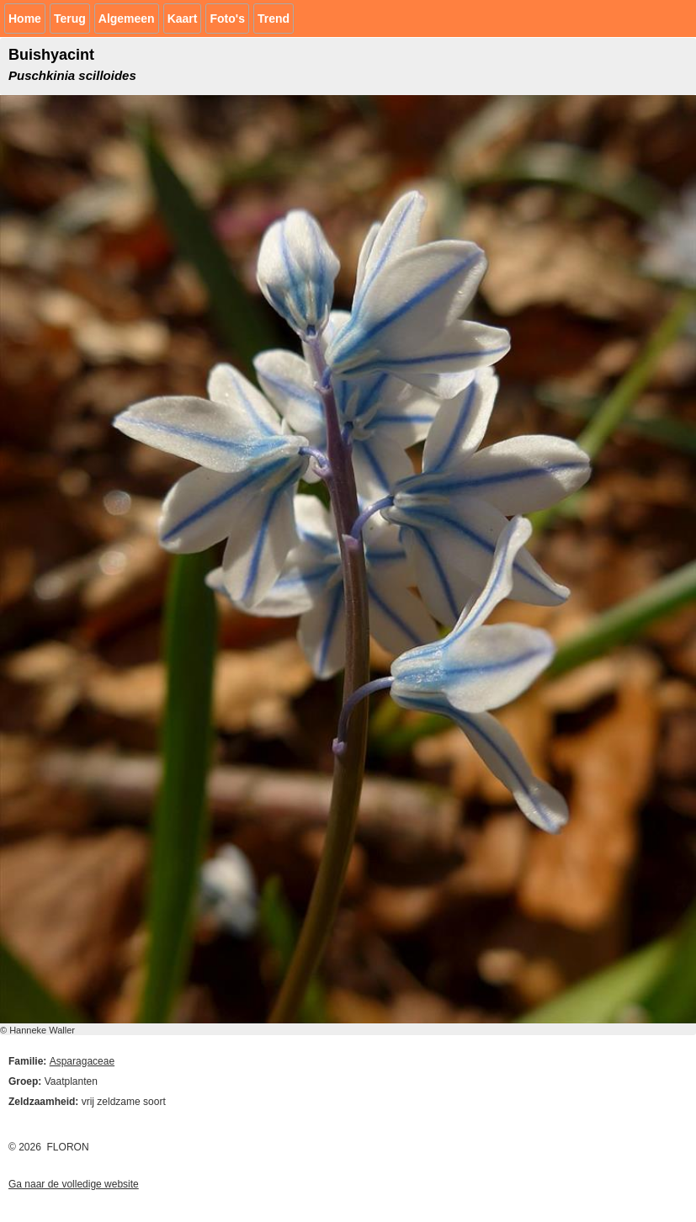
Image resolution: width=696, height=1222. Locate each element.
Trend (274, 18)
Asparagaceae (82, 1061)
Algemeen (126, 18)
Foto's (227, 18)
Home (24, 18)
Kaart (182, 18)
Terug (70, 18)
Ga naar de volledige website (73, 1184)
